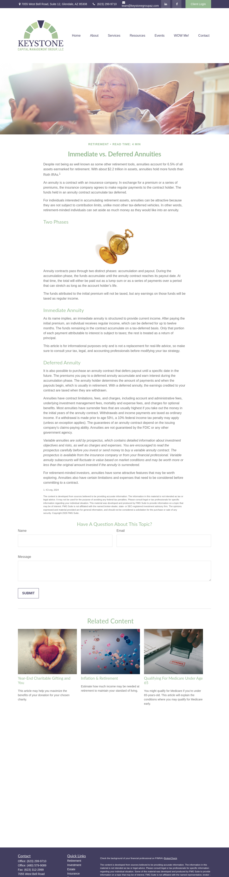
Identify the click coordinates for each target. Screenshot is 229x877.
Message (24, 556)
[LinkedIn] (165, 4)
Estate (71, 869)
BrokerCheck (170, 858)
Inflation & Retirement (99, 678)
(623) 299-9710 (104, 4)
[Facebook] (176, 4)
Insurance (73, 873)
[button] (76, 35)
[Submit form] (28, 593)
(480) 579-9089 (36, 865)
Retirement (74, 860)
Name (22, 530)
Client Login (198, 4)
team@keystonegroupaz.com (140, 4)
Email (121, 530)
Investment (74, 865)
